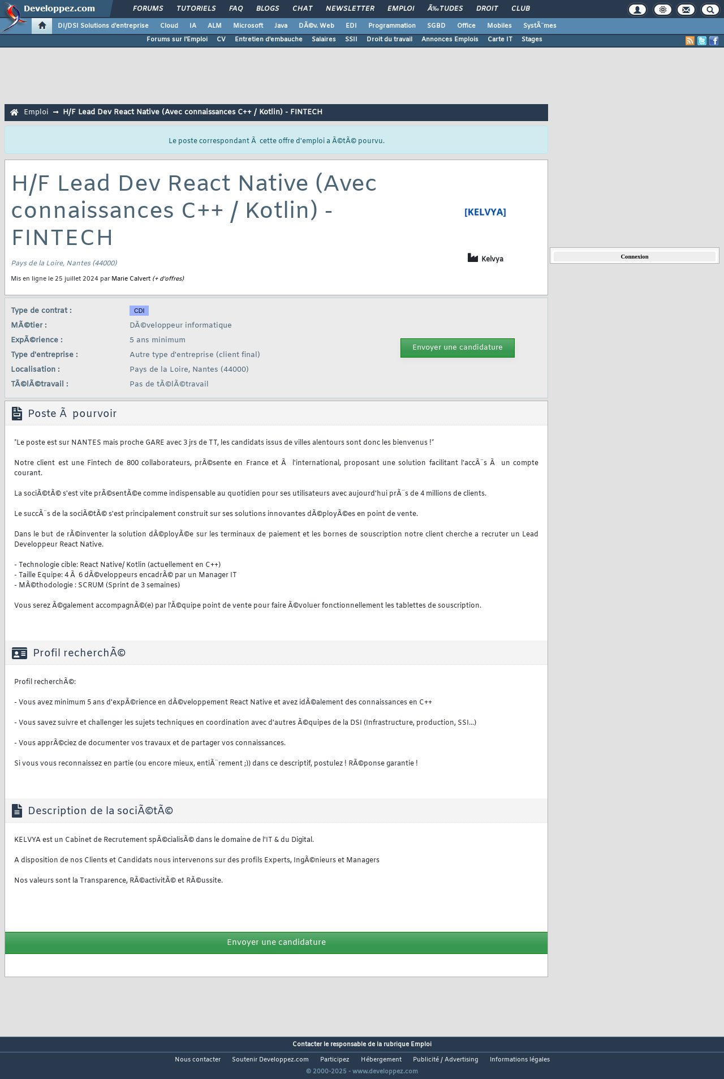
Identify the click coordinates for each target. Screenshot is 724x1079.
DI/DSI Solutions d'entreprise (103, 26)
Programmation (392, 26)
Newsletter (350, 9)
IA (192, 26)
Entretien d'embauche (269, 40)
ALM (215, 26)
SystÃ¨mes (540, 26)
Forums (148, 9)
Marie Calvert (130, 279)
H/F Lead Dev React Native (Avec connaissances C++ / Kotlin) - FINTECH (192, 112)
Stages (532, 40)
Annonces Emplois (450, 40)
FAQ (236, 9)
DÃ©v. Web (316, 26)
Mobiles (499, 26)
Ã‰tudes (445, 9)
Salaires (324, 40)
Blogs (267, 9)
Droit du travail (389, 40)
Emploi (400, 9)
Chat (302, 9)
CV (221, 40)
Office (466, 26)
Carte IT (500, 40)
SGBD (436, 26)
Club (520, 9)
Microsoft (248, 26)
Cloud (169, 26)
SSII (351, 40)
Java (280, 26)
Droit (487, 9)
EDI (351, 26)
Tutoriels (196, 9)
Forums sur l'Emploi (177, 40)
